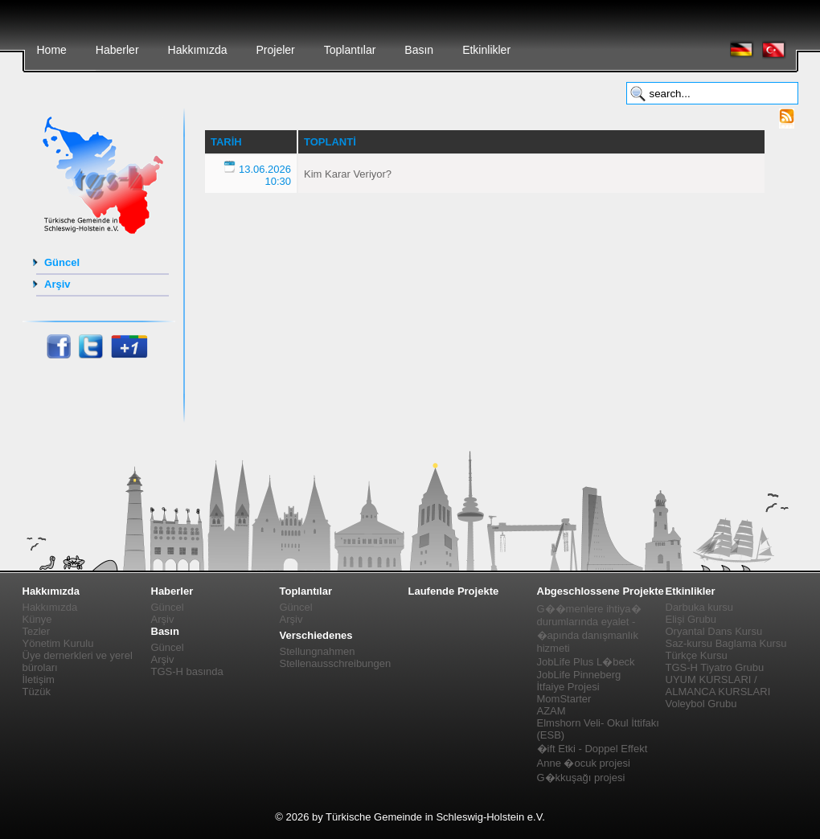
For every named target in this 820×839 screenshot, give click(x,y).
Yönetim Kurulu (58, 643)
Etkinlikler (486, 49)
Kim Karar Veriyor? (348, 174)
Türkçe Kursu (697, 655)
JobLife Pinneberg (579, 675)
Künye (37, 619)
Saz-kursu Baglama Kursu (726, 643)
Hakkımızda (198, 49)
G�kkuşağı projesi (581, 777)
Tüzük (37, 692)
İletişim (39, 679)
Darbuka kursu (700, 607)
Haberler (117, 49)
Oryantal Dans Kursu (714, 631)
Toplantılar (350, 49)
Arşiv (57, 284)
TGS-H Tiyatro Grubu (715, 667)
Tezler (37, 631)
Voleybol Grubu (701, 704)
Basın (418, 49)
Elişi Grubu (691, 619)
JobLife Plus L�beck (586, 662)
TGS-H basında (187, 671)
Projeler (275, 49)
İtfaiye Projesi (568, 687)
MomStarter (564, 699)
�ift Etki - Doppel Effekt (592, 749)
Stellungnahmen (317, 651)
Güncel (62, 262)
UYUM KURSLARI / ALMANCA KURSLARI (718, 685)
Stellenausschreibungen (336, 663)
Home (52, 49)
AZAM (551, 711)
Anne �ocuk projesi (583, 763)
